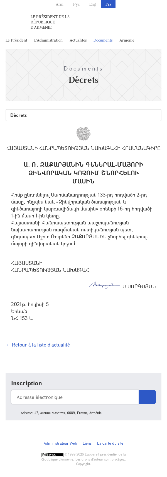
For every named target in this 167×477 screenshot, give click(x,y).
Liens (87, 443)
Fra (108, 4)
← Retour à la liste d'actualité (38, 344)
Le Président (16, 40)
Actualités (78, 40)
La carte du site (110, 443)
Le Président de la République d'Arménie (50, 22)
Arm (59, 4)
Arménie (126, 40)
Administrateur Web (60, 443)
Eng (92, 4)
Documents (103, 40)
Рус (76, 4)
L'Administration (48, 40)
